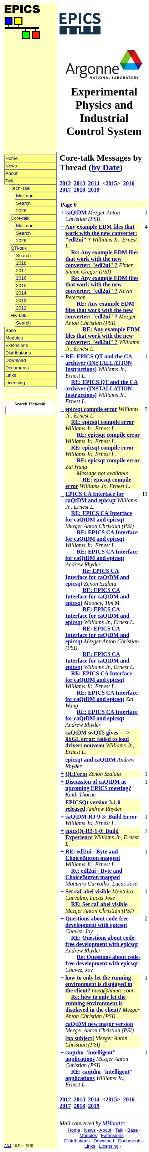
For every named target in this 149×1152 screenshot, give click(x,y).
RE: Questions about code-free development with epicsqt (101, 941)
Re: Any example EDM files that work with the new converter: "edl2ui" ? (101, 258)
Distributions (18, 353)
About (11, 173)
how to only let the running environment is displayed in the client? (98, 984)
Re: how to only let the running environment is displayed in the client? (95, 1003)
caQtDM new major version (99, 1024)
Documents (17, 367)
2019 (93, 190)
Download (15, 360)
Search (23, 203)
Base (10, 330)
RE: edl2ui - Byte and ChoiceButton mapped (92, 855)
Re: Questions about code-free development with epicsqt (102, 960)
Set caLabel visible (88, 891)
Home (11, 158)
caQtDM (76, 212)
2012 (21, 308)
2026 (21, 210)
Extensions (16, 345)
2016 (21, 278)
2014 (21, 293)
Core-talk (20, 218)
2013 (21, 300)
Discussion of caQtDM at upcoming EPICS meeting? (98, 785)
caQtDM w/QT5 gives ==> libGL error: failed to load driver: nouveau (97, 739)
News (11, 165)
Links (10, 375)
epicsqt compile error (91, 409)
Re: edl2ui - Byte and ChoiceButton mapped (93, 874)
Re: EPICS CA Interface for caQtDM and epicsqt (97, 577)
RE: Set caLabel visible (99, 904)
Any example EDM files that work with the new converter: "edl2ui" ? (101, 233)
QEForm (76, 774)
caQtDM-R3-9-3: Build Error (101, 817)
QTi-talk (19, 248)
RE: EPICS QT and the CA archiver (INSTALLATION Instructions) (98, 362)
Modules (14, 338)
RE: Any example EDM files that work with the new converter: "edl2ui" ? (99, 310)
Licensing (15, 382)
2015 (21, 285)
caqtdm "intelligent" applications (90, 1055)
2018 (21, 263)
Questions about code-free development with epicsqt (96, 921)
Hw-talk (18, 315)
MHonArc (113, 1123)
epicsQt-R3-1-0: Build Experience (92, 834)
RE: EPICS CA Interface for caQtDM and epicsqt (98, 516)
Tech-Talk (20, 188)
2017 (21, 270)
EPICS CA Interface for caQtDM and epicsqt (94, 497)
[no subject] (79, 1038)
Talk (9, 180)
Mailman (25, 195)
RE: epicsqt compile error (102, 422)
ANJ (7, 1146)
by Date (106, 167)
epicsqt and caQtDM (90, 760)
